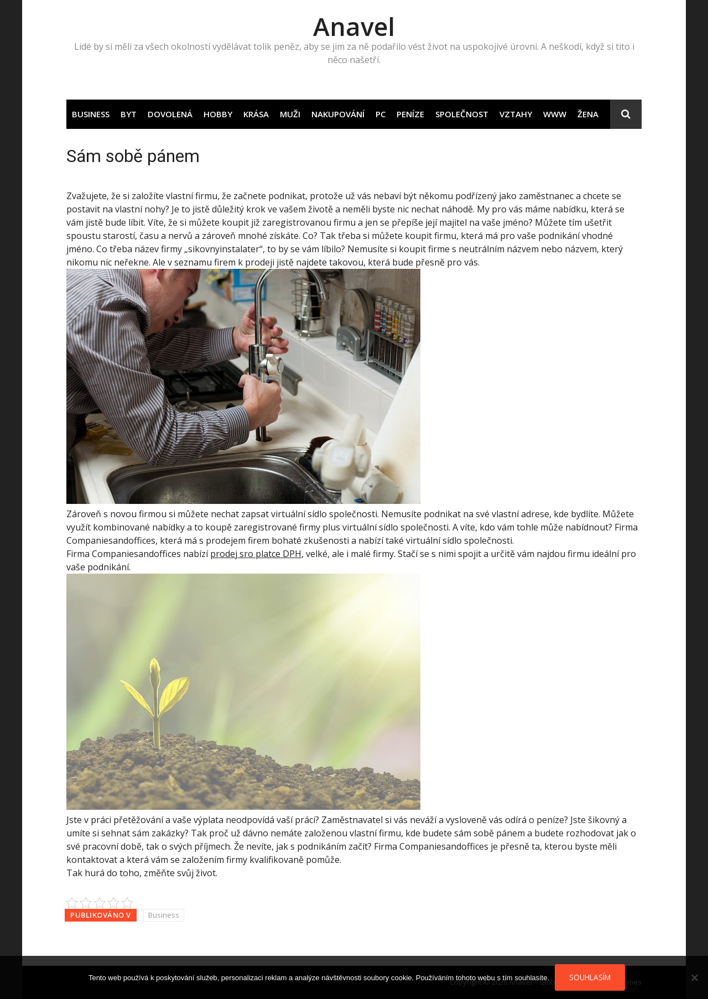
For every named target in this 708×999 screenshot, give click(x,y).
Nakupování (338, 113)
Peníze (410, 113)
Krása (256, 113)
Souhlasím (590, 977)
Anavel (354, 26)
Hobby (218, 113)
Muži (290, 113)
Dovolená (170, 113)
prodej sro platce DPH (255, 554)
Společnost (461, 113)
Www (554, 113)
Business (91, 113)
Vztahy (515, 113)
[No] (694, 977)
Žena (587, 113)
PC (381, 113)
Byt (129, 113)
